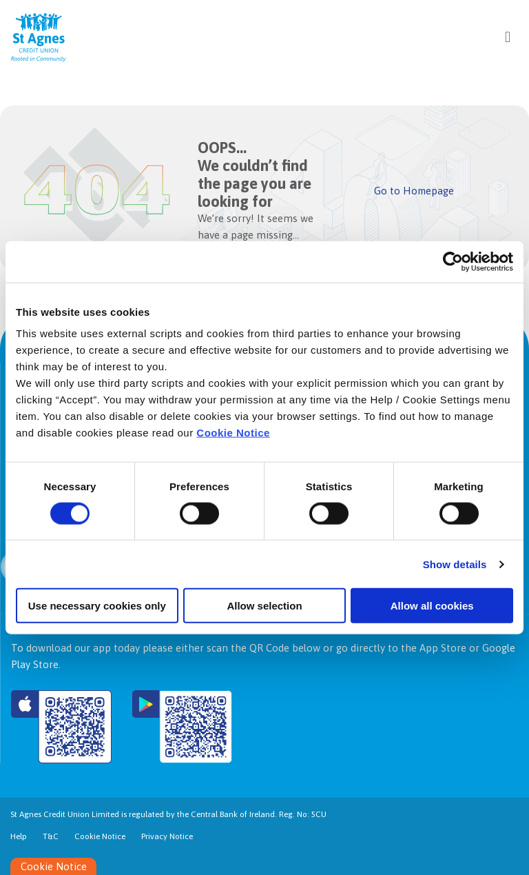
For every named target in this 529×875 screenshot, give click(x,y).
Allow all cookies (432, 606)
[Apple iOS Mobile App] (61, 726)
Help (18, 836)
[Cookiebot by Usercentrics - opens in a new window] (453, 261)
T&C (51, 836)
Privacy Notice (167, 836)
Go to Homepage (414, 191)
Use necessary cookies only (97, 606)
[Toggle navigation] (507, 37)
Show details (455, 564)
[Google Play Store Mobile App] (182, 726)
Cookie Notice (233, 433)
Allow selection (264, 606)
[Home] (27, 37)
